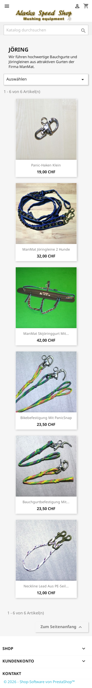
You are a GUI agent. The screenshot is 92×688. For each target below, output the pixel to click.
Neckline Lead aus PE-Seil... (46, 586)
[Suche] (46, 30)
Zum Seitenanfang (61, 627)
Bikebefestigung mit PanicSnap (46, 417)
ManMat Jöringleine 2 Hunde (46, 249)
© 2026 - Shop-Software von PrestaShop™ (39, 681)
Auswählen (46, 79)
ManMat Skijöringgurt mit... (46, 333)
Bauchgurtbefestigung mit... (46, 501)
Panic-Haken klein (46, 165)
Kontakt (11, 673)
